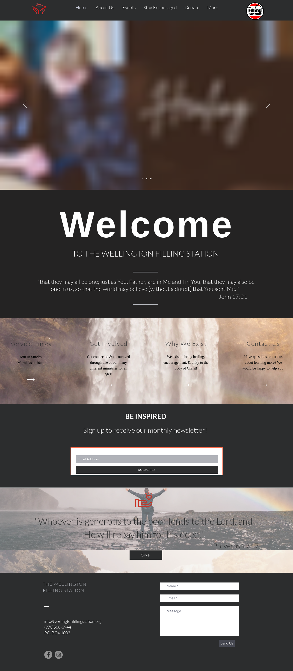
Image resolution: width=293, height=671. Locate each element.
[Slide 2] (146, 178)
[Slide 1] (142, 178)
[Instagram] (59, 655)
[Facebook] (48, 655)
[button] (212, 7)
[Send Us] (227, 643)
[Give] (146, 555)
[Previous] (25, 104)
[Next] (268, 104)
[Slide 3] (150, 178)
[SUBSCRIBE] (147, 470)
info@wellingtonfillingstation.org (72, 621)
